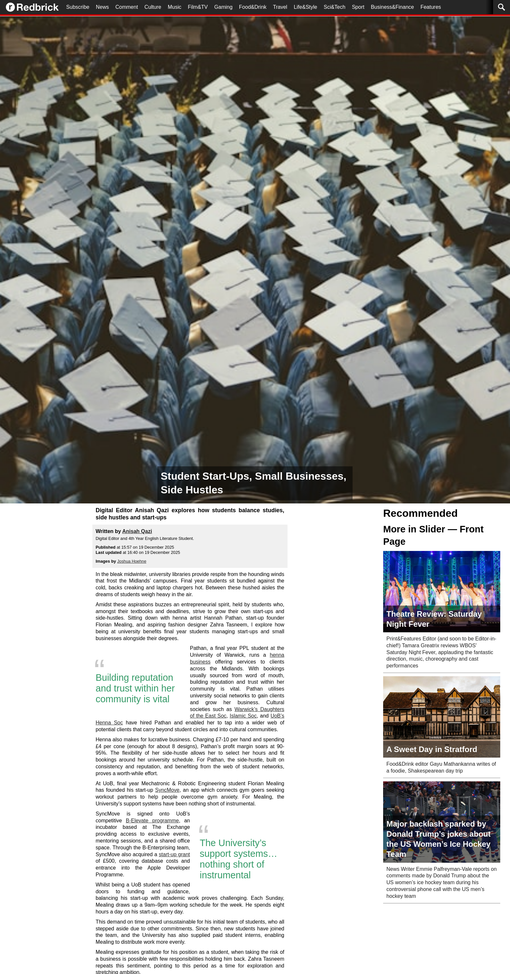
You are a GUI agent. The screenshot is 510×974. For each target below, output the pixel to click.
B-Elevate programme (152, 820)
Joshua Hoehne (131, 561)
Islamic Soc (243, 716)
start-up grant (174, 854)
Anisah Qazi (137, 531)
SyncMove (167, 790)
